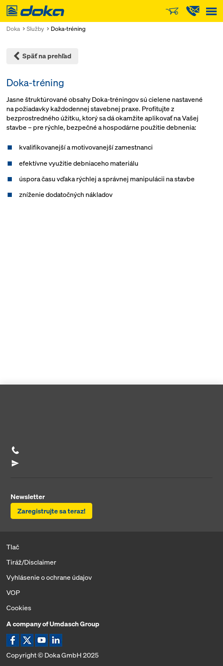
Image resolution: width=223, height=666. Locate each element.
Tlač (12, 546)
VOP (13, 592)
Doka (13, 29)
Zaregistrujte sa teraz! (51, 511)
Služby (35, 29)
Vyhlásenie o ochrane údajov (49, 577)
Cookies (18, 607)
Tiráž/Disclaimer (31, 562)
